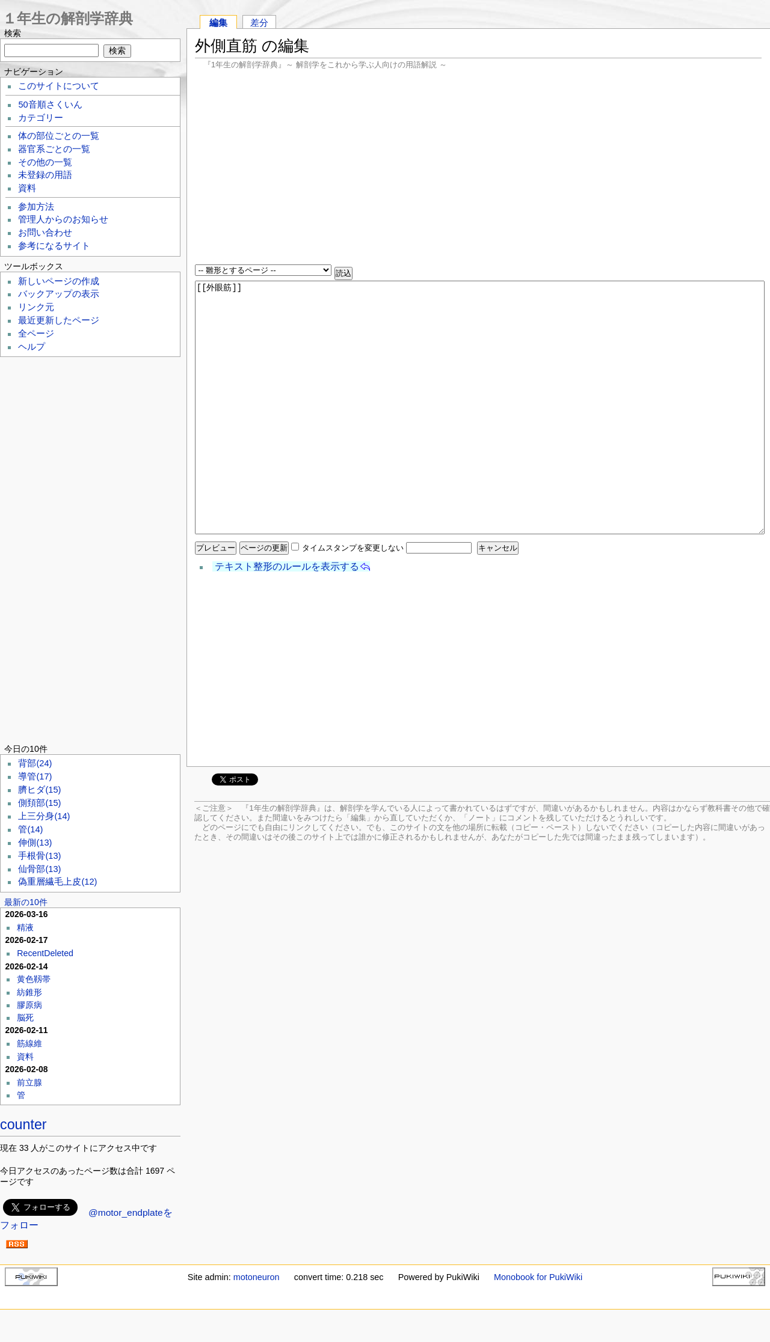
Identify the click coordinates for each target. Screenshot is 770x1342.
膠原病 (29, 1005)
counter (23, 1124)
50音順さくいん (50, 104)
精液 (25, 927)
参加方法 (36, 207)
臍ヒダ (39, 790)
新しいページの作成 (58, 281)
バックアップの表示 (58, 294)
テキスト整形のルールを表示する (287, 566)
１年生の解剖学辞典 (67, 18)
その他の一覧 (45, 162)
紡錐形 (29, 992)
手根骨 (39, 856)
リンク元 (36, 307)
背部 (35, 763)
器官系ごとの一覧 (54, 149)
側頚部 (39, 803)
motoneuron (256, 1277)
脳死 (25, 1017)
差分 (259, 22)
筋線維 (29, 1043)
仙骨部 (39, 869)
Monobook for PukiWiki (538, 1277)
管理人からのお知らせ (63, 219)
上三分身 (44, 816)
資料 (27, 188)
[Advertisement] (478, 168)
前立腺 (29, 1082)
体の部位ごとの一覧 (58, 136)
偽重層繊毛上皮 (57, 881)
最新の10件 (26, 902)
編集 (218, 22)
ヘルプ (31, 347)
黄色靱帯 (34, 979)
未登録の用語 (45, 175)
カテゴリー (40, 118)
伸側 (35, 842)
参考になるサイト (54, 246)
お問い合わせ (45, 232)
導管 (35, 776)
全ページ (36, 333)
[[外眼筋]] (480, 407)
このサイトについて (58, 86)
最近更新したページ (58, 320)
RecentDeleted (45, 953)
